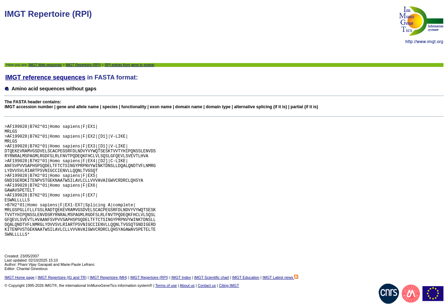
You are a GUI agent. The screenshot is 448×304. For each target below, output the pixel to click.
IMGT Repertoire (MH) (108, 277)
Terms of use (166, 285)
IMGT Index (181, 277)
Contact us (207, 285)
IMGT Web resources (45, 65)
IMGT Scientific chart (211, 277)
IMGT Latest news (280, 277)
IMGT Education (245, 277)
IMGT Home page (20, 277)
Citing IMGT (229, 285)
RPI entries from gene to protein (129, 65)
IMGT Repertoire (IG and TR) (61, 277)
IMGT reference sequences (45, 77)
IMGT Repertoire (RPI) (82, 65)
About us (187, 285)
